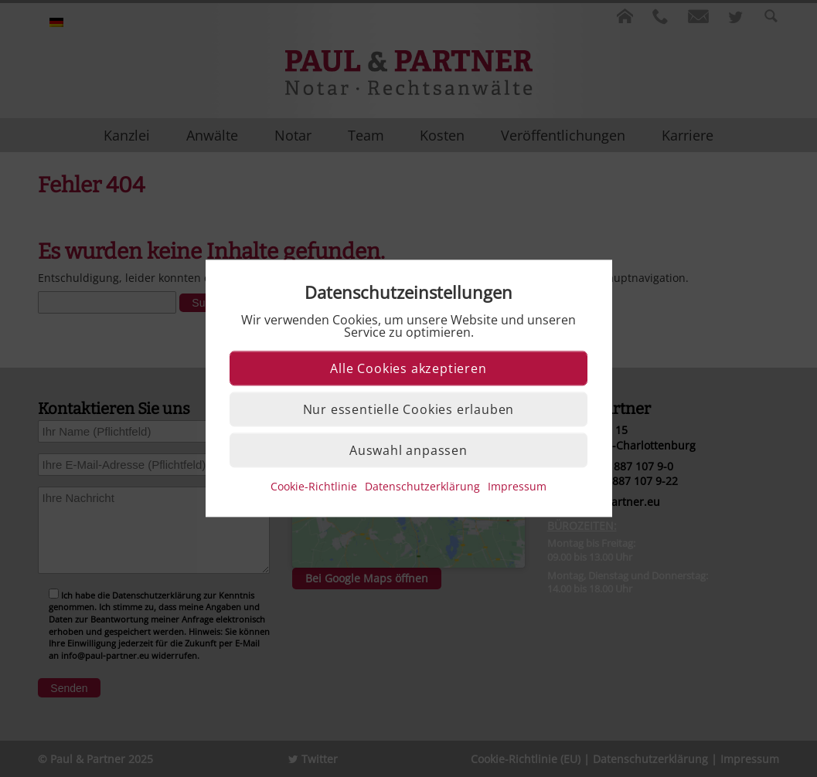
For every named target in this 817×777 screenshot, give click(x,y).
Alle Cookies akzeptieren (408, 369)
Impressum (517, 487)
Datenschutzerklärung (422, 487)
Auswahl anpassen (408, 451)
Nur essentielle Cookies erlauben (409, 410)
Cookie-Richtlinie (314, 487)
